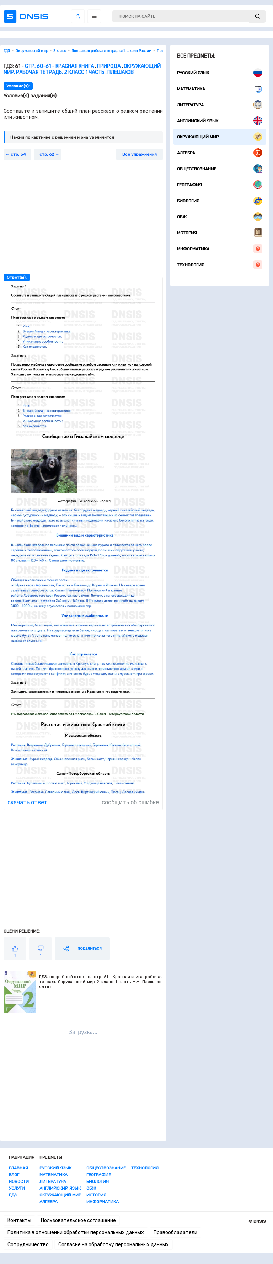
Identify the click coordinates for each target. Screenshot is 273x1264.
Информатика (219, 248)
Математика (219, 88)
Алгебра (219, 152)
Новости (19, 1181)
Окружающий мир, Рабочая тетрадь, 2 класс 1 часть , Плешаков (82, 69)
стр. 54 (18, 154)
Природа (109, 66)
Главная (18, 1168)
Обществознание (219, 168)
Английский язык (219, 120)
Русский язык (219, 72)
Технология (219, 264)
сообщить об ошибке (130, 802)
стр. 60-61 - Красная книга (59, 66)
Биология (219, 200)
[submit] (257, 16)
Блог (14, 1174)
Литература (219, 104)
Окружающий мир (219, 136)
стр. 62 (46, 154)
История (219, 232)
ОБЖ (219, 216)
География (219, 184)
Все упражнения (139, 154)
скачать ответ (27, 802)
